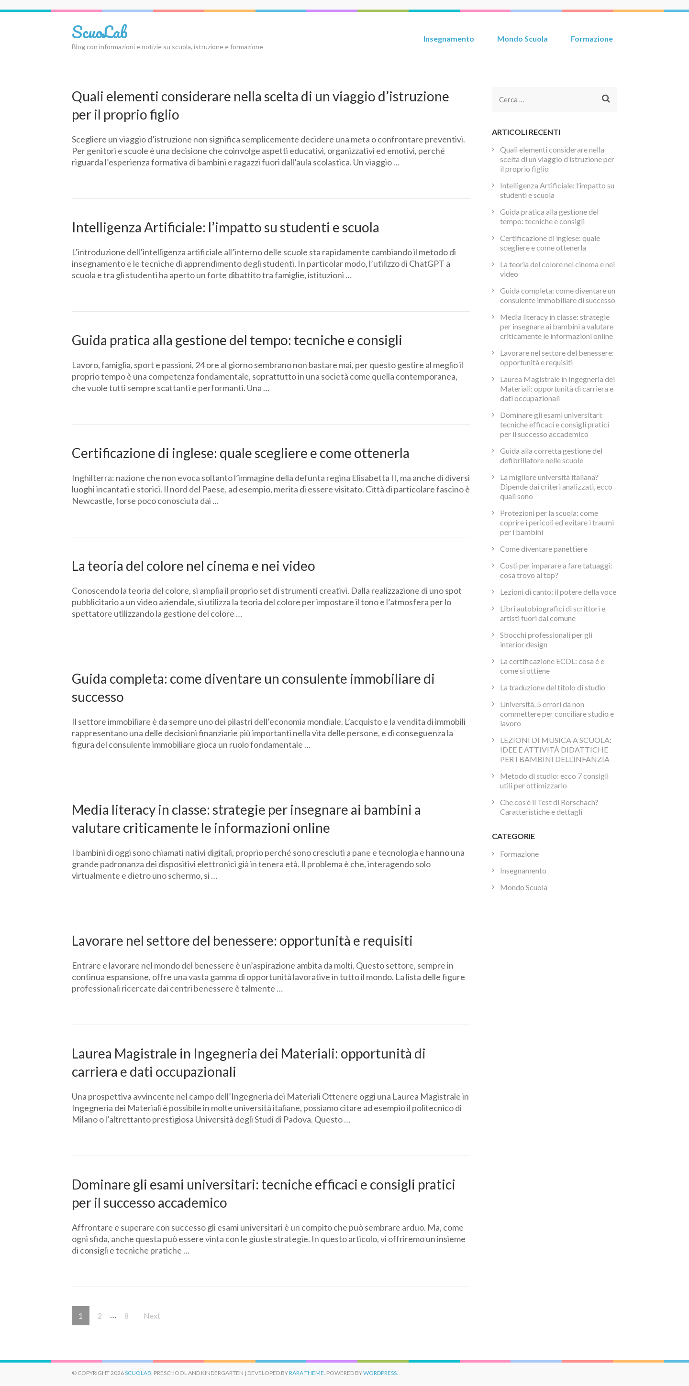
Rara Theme (306, 1372)
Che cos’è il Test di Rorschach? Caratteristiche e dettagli (549, 806)
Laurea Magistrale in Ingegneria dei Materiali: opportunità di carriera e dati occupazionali (557, 388)
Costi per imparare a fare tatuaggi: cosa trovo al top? (556, 570)
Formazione (592, 38)
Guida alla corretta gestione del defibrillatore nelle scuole (551, 455)
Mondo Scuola (522, 38)
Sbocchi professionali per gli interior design (546, 639)
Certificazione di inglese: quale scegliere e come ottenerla (241, 453)
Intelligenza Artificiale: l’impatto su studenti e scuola (225, 227)
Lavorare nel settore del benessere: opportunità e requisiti (242, 940)
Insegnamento (448, 38)
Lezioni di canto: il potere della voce (558, 591)
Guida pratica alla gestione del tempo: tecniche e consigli (237, 340)
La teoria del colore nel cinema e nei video (193, 565)
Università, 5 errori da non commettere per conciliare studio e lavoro (557, 713)
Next (152, 1315)
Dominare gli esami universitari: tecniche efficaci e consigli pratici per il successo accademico (554, 424)
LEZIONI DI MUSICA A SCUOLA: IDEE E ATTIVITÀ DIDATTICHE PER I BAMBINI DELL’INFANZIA (555, 749)
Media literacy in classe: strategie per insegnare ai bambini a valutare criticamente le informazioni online (556, 326)
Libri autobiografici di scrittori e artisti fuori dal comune (552, 613)
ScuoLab (100, 31)
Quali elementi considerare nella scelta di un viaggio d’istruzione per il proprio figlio (557, 159)
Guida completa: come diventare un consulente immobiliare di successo (557, 295)
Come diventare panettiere (544, 548)
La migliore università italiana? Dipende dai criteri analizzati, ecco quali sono (556, 486)
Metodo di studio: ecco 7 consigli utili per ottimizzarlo (554, 780)
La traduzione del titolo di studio (552, 687)
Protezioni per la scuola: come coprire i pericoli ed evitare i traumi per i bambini (557, 522)
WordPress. (380, 1372)
